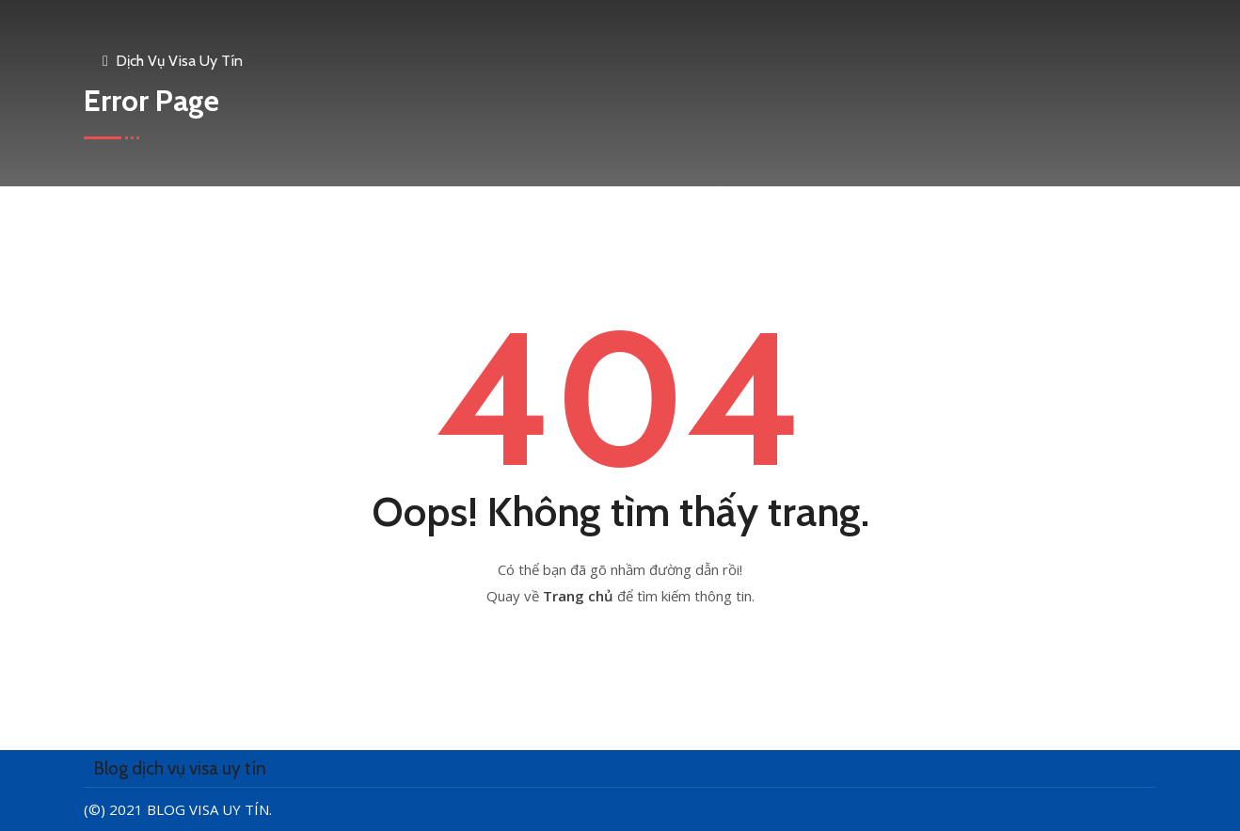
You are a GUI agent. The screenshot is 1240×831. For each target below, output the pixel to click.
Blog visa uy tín (208, 809)
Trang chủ (580, 595)
